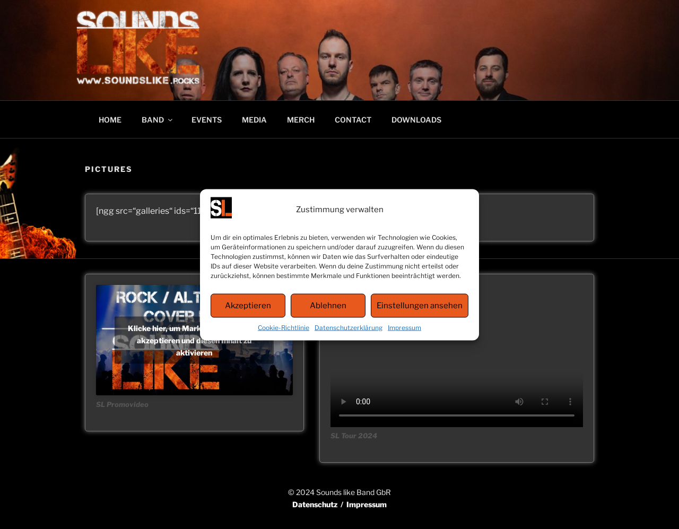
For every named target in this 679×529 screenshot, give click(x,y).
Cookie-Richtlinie (283, 327)
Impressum (404, 327)
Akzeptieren (248, 305)
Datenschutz (314, 504)
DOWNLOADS (416, 119)
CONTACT (353, 119)
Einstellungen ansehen (420, 305)
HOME (110, 119)
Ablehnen (328, 305)
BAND (158, 119)
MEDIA (254, 119)
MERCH (301, 119)
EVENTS (206, 119)
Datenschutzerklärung (348, 327)
